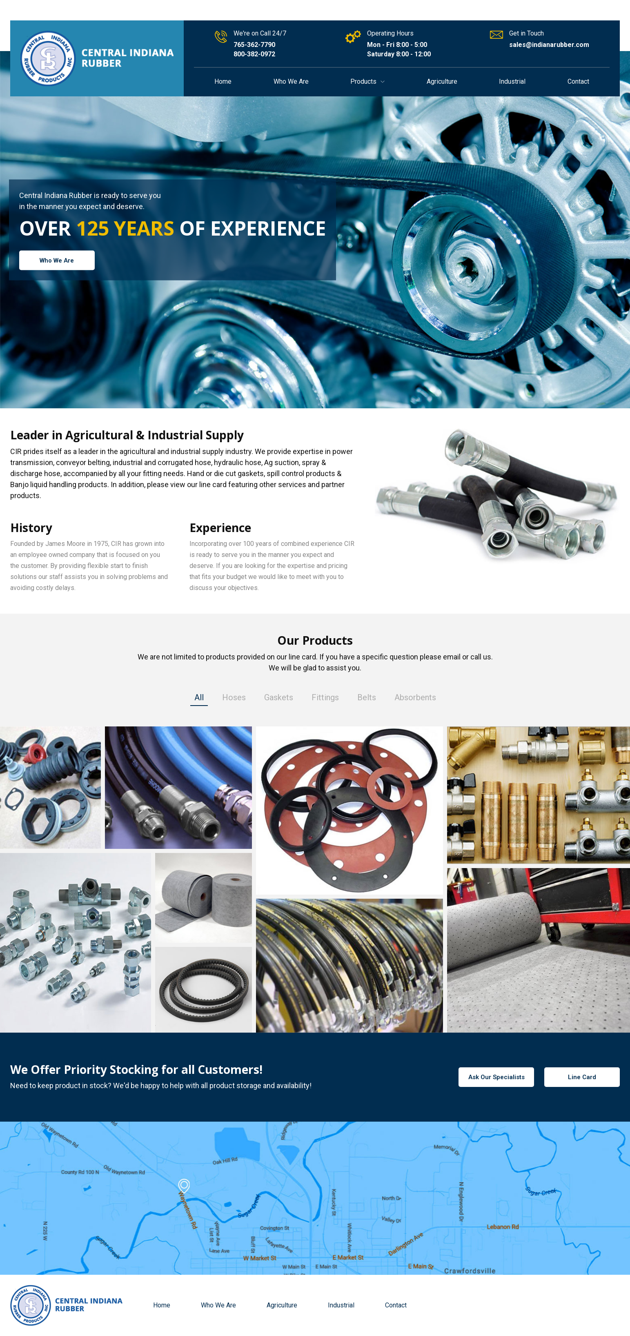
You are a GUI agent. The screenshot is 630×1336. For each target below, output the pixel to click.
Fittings (325, 698)
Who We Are (291, 81)
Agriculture (442, 81)
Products (367, 81)
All (199, 698)
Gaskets (278, 698)
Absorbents (415, 698)
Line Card (582, 1077)
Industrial (512, 81)
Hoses (234, 698)
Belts (366, 698)
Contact (578, 81)
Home (223, 81)
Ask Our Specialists (496, 1077)
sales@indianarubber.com (549, 45)
